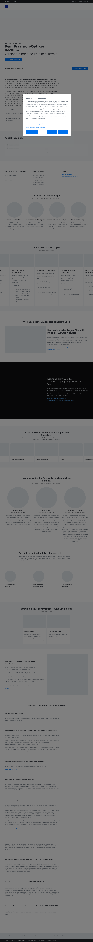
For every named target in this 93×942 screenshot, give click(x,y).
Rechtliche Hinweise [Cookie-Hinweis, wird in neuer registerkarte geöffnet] (39, 127)
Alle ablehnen (52, 132)
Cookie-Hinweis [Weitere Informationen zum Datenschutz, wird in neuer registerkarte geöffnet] (30, 127)
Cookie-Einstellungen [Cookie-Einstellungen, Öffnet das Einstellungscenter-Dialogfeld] (32, 132)
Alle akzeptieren (63, 132)
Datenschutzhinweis (34, 125)
